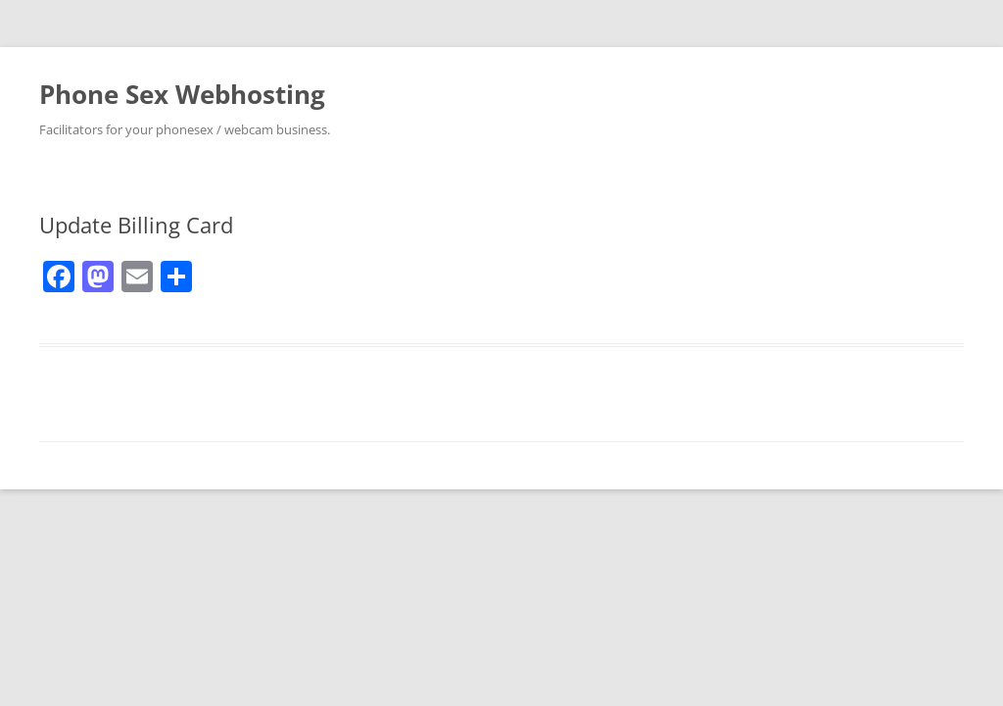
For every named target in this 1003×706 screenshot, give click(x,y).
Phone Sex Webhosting (182, 94)
